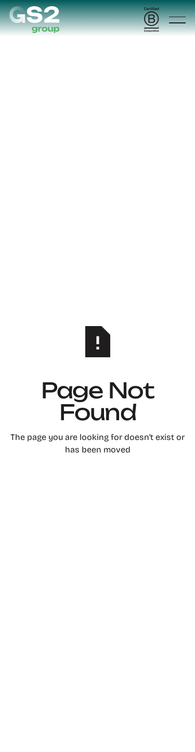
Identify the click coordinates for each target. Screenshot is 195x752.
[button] (177, 20)
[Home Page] (34, 19)
